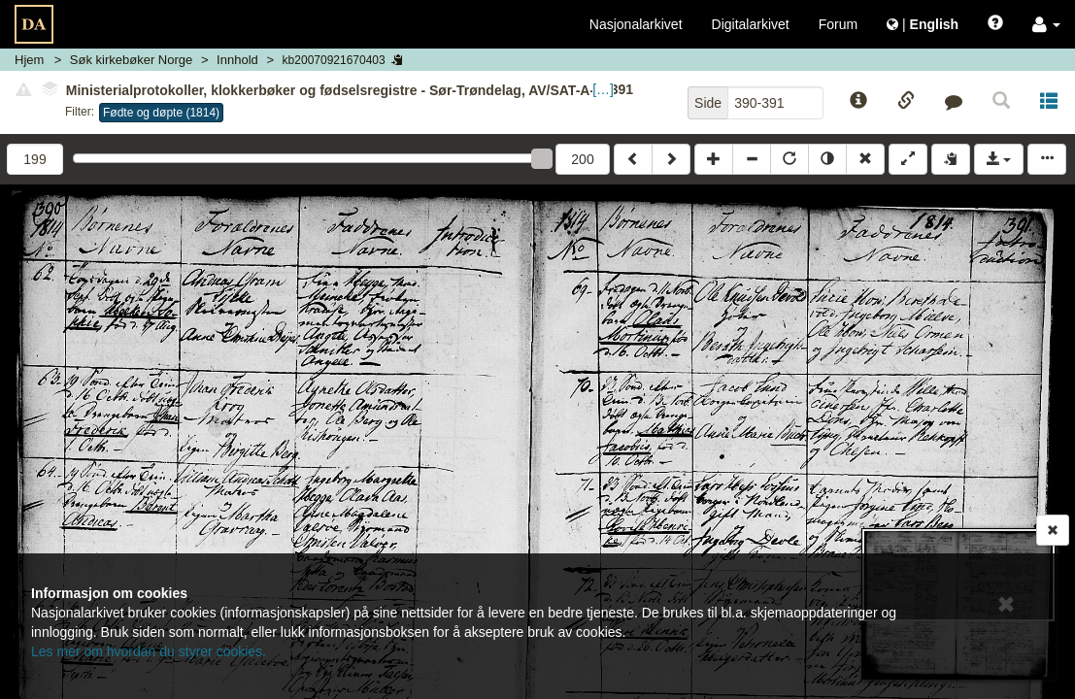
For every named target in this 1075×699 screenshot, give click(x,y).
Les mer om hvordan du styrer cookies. (148, 651)
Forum (838, 24)
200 (582, 159)
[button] (1046, 24)
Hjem (29, 59)
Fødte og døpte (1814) (161, 112)
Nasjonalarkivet (636, 24)
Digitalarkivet (750, 24)
